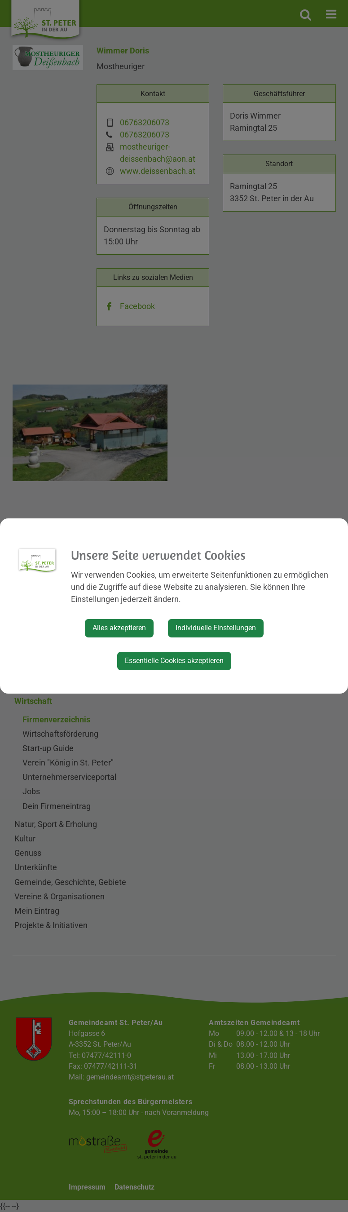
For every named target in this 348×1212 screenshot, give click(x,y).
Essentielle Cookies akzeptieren (174, 660)
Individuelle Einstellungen (216, 628)
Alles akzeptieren (119, 628)
